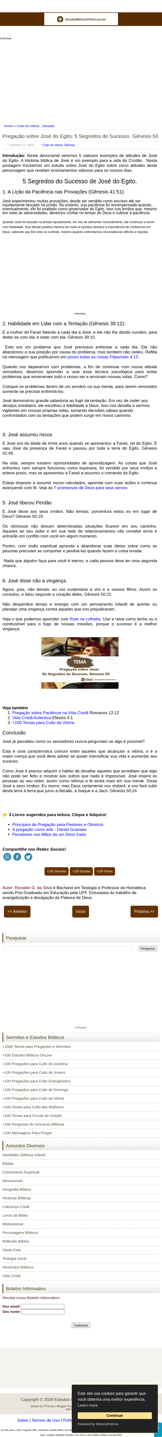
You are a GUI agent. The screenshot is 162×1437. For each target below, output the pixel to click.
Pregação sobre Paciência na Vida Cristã (50, 712)
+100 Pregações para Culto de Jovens (33, 1072)
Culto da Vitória (27, 126)
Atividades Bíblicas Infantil (23, 1155)
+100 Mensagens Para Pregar (27, 1133)
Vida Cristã (11, 1276)
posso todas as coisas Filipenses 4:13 (103, 357)
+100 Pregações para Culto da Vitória (33, 1098)
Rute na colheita (85, 619)
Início (80, 911)
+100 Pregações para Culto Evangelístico (36, 1081)
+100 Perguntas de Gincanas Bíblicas (33, 1124)
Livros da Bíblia (15, 1215)
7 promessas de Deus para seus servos (91, 487)
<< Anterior (17, 911)
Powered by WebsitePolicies (98, 1424)
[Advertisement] (81, 79)
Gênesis (48, 126)
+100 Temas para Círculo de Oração (32, 1115)
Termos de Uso (46, 1420)
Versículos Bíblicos (17, 1267)
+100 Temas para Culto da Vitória (43, 722)
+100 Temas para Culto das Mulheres (33, 1107)
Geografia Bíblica (16, 1189)
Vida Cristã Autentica (31, 717)
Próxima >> (144, 911)
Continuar (114, 1416)
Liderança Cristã (15, 1207)
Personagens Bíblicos (20, 1232)
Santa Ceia (11, 1250)
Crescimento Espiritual (20, 1172)
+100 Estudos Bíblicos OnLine (27, 1055)
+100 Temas (105, 871)
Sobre (22, 1420)
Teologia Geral (14, 1258)
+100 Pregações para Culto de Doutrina (35, 1064)
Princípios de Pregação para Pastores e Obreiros (57, 824)
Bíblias (8, 1163)
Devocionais (12, 1181)
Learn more (88, 1405)
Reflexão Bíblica (15, 1241)
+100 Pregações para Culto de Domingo (35, 1090)
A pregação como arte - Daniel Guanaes (49, 829)
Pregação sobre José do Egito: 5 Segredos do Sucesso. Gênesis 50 (80, 136)
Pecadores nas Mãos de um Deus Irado (49, 834)
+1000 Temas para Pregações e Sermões (36, 1046)
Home (9, 126)
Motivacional (12, 1224)
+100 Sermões (56, 871)
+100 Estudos (81, 871)
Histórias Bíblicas (16, 1198)
